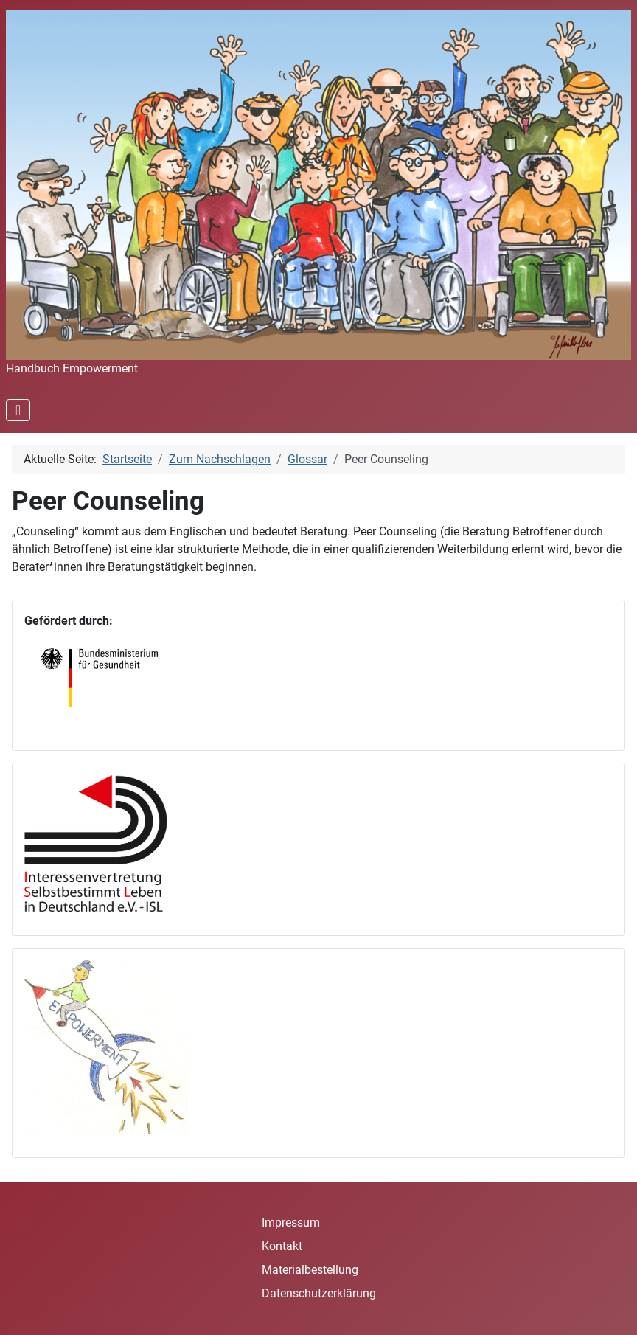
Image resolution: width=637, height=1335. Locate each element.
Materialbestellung (310, 1270)
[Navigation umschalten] (18, 410)
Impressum (291, 1223)
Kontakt (282, 1246)
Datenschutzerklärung (319, 1293)
